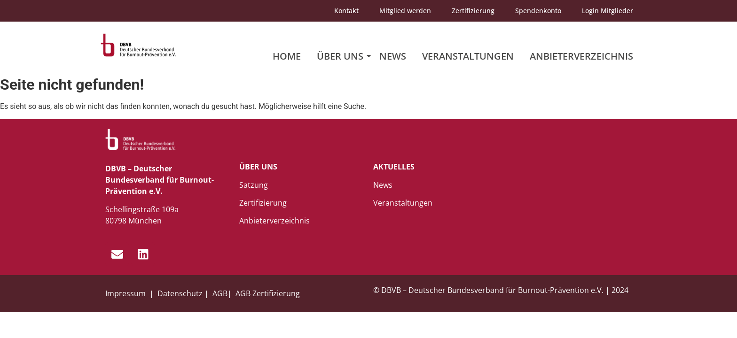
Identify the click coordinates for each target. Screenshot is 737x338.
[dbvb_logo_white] (140, 140)
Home (287, 56)
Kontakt (346, 10)
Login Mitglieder (607, 10)
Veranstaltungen (468, 56)
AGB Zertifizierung (267, 293)
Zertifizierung (473, 10)
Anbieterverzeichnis (581, 56)
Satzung (253, 185)
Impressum (126, 293)
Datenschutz (180, 293)
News (392, 56)
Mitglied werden (405, 10)
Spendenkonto (538, 10)
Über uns (342, 56)
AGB (219, 293)
